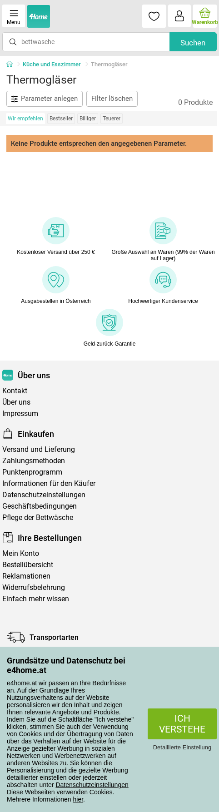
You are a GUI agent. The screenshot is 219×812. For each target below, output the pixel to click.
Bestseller (61, 118)
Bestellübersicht (27, 564)
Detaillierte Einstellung (182, 747)
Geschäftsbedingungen (39, 506)
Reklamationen (26, 576)
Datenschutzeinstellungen (91, 784)
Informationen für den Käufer (48, 483)
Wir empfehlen (25, 118)
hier (78, 799)
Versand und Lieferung (38, 449)
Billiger (88, 118)
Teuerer (111, 118)
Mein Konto (20, 553)
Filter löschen (112, 98)
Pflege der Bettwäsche (37, 517)
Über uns (16, 402)
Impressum (20, 413)
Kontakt (14, 390)
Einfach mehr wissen (35, 598)
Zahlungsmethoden (33, 460)
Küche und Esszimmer (52, 64)
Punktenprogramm (32, 472)
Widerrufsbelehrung (33, 587)
